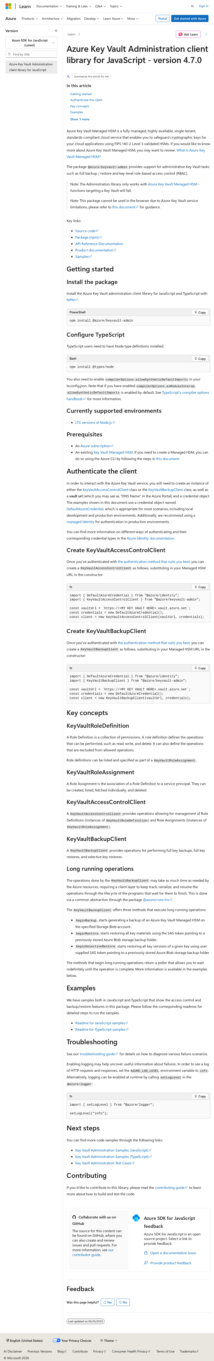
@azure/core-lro (156, 899)
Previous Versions (39, 1351)
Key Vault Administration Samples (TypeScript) (112, 1156)
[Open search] (192, 6)
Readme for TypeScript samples (100, 1029)
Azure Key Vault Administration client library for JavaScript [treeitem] (31, 67)
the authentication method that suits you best (154, 561)
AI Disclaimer (13, 1351)
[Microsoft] (8, 6)
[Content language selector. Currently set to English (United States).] (25, 1340)
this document (123, 206)
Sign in (204, 6)
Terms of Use (165, 1351)
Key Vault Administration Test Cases (103, 1162)
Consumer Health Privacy (129, 1351)
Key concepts (79, 106)
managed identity (80, 521)
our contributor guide (93, 1252)
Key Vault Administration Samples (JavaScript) (111, 1150)
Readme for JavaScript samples (100, 1022)
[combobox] (31, 43)
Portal (162, 18)
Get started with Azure (190, 18)
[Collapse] (56, 31)
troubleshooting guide (97, 1053)
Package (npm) (87, 237)
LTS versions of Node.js (93, 422)
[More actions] (206, 34)
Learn (71, 34)
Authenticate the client (86, 100)
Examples (76, 112)
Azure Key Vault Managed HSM (172, 184)
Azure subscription (95, 445)
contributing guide (169, 1187)
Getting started (81, 94)
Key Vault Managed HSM (113, 452)
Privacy (98, 1351)
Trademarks (188, 1351)
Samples (82, 256)
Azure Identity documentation (150, 538)
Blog (60, 1351)
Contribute (80, 1351)
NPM (71, 299)
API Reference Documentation (99, 243)
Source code (85, 230)
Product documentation (94, 250)
